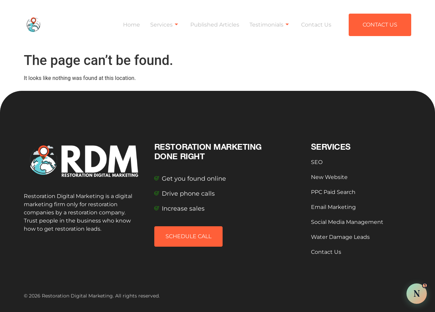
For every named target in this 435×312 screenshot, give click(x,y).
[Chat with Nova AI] (416, 293)
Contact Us (316, 22)
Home (131, 22)
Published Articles (214, 22)
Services (164, 22)
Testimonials (269, 22)
